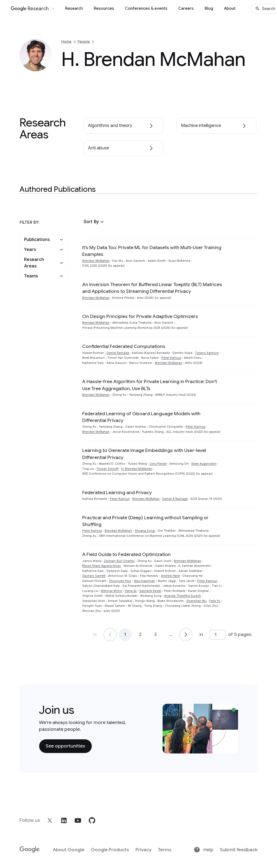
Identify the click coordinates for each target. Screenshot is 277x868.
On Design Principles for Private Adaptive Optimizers (140, 316)
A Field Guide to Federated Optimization (126, 554)
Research (74, 8)
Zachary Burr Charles (119, 561)
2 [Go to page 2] (140, 634)
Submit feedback (239, 850)
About (230, 8)
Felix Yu (214, 601)
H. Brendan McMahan (136, 469)
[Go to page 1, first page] (94, 634)
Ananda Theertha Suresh (182, 596)
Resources (104, 8)
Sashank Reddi (150, 591)
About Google (68, 850)
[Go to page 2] (185, 634)
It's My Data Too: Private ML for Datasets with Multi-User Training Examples (151, 250)
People (84, 41)
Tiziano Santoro (207, 353)
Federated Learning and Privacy (117, 492)
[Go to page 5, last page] (200, 634)
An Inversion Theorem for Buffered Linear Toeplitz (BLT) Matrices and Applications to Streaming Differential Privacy (152, 287)
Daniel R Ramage (175, 499)
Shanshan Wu (196, 601)
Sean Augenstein (203, 463)
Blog (209, 8)
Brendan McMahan (96, 261)
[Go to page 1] (110, 634)
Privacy (143, 850)
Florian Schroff (107, 469)
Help (203, 849)
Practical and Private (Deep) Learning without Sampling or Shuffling (145, 521)
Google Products (110, 850)
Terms (165, 850)
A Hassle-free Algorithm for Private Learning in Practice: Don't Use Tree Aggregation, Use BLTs (149, 384)
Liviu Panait (158, 463)
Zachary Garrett (93, 576)
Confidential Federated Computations (123, 346)
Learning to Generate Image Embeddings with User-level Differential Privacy (144, 453)
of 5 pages (240, 634)
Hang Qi (131, 591)
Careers (186, 8)
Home (66, 41)
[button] (94, 221)
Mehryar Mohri (111, 591)
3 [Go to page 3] (155, 634)
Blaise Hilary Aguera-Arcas (101, 566)
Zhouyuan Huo (120, 581)
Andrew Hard (170, 576)
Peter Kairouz (171, 358)
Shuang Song (145, 530)
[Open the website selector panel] (53, 8)
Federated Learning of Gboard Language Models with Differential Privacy (141, 417)
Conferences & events (146, 8)
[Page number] (218, 634)
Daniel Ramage (118, 353)
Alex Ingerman (144, 581)
